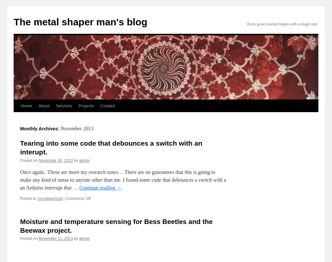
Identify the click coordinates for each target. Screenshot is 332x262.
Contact (108, 105)
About (44, 105)
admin (84, 160)
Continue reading (100, 187)
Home (26, 105)
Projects (86, 105)
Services (64, 105)
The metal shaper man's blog (80, 22)
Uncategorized (49, 198)
